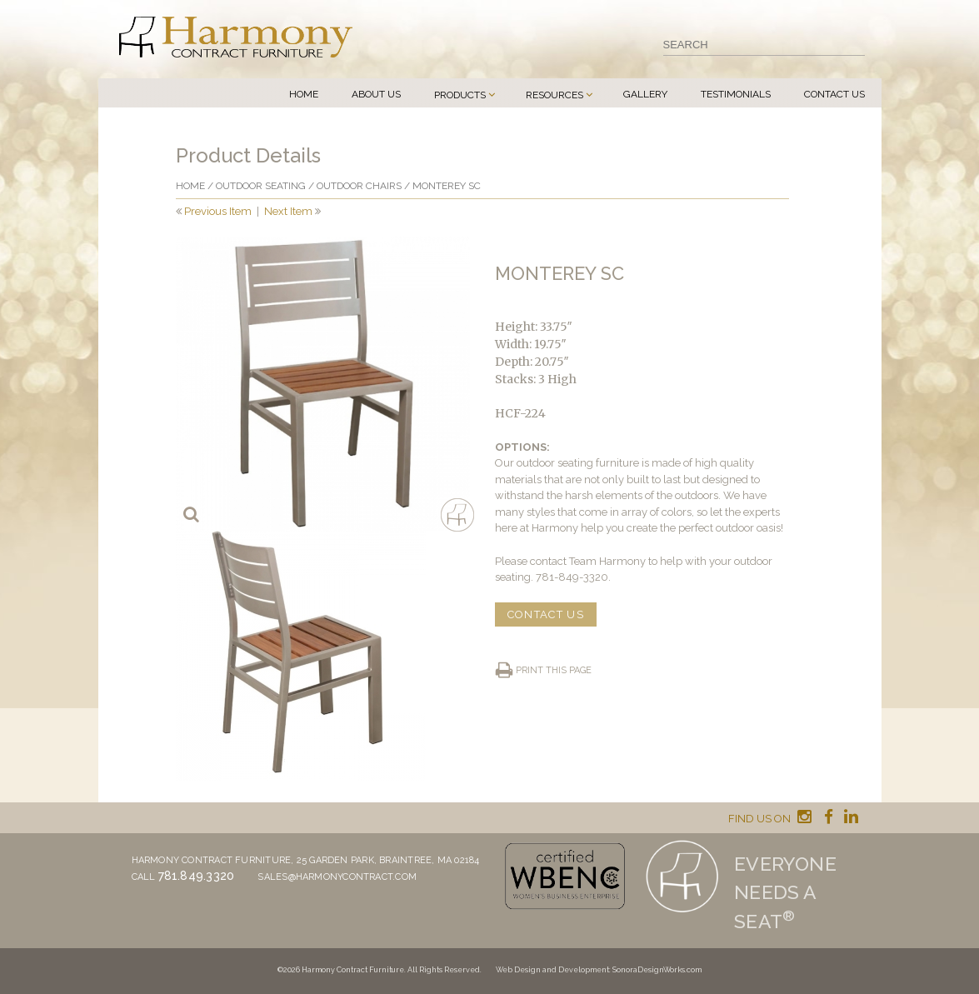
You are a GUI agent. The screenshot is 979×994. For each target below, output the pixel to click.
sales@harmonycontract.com (337, 877)
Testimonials (736, 94)
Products (460, 95)
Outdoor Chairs (359, 186)
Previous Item (218, 211)
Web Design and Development (552, 970)
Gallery (645, 94)
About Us (376, 94)
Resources (554, 95)
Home (303, 94)
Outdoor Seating (261, 186)
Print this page (554, 670)
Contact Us (834, 94)
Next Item (288, 211)
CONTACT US (545, 614)
